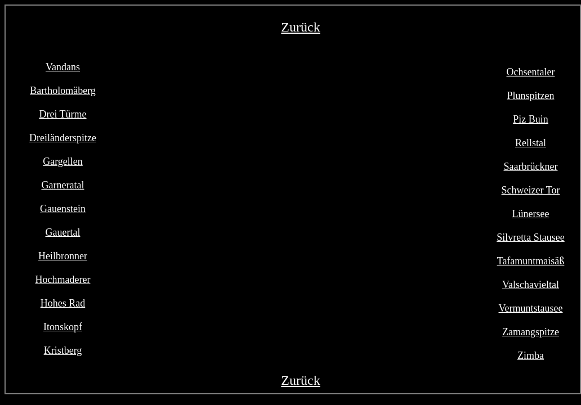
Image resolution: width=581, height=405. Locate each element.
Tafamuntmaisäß (531, 261)
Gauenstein (63, 208)
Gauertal (63, 232)
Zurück (300, 27)
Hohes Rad (63, 303)
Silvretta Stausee (530, 237)
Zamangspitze (530, 332)
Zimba (530, 355)
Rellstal (530, 142)
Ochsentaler (531, 72)
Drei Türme (62, 114)
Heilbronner (62, 256)
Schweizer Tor (531, 190)
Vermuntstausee (531, 308)
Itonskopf (62, 326)
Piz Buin (530, 119)
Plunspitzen (531, 95)
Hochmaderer (63, 279)
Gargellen (63, 161)
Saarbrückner (531, 166)
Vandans (63, 67)
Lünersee (530, 213)
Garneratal (63, 185)
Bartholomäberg (63, 90)
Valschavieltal (530, 284)
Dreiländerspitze (62, 137)
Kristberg (63, 350)
